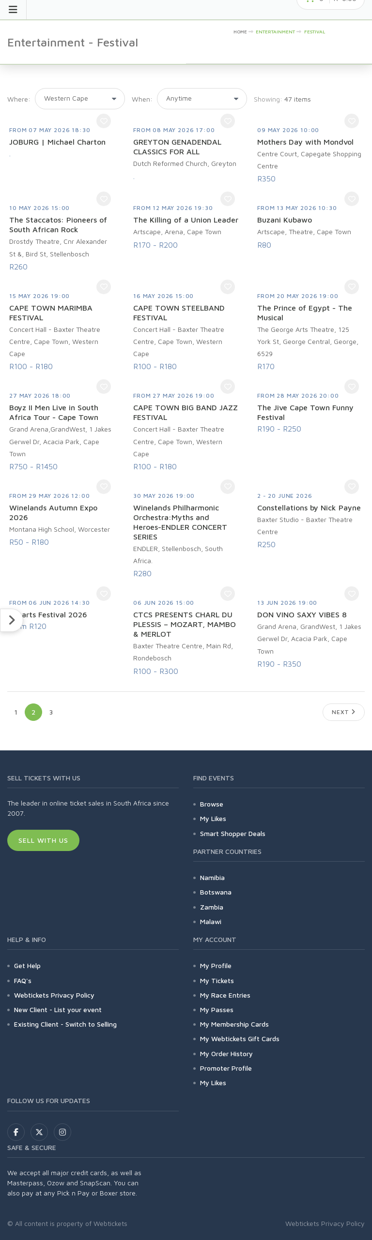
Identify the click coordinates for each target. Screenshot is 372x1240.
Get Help (27, 965)
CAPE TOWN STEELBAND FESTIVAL (179, 312)
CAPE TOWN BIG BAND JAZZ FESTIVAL (185, 412)
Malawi (210, 921)
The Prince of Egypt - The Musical (304, 312)
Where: (19, 99)
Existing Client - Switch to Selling (65, 1024)
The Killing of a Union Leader (185, 219)
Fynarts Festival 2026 (48, 614)
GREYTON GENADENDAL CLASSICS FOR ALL (177, 146)
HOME (240, 31)
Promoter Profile (226, 1068)
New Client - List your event (58, 1009)
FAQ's (22, 980)
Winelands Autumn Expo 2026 (53, 512)
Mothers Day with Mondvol (305, 141)
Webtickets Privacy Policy (54, 995)
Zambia (211, 907)
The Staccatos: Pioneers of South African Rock (58, 224)
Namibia (212, 877)
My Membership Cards (234, 1024)
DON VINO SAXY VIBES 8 (302, 614)
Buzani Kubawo (284, 219)
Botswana (216, 892)
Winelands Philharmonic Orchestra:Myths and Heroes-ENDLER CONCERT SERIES (180, 522)
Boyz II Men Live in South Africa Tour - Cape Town (53, 412)
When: (142, 99)
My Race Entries (225, 995)
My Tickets (217, 980)
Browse (211, 804)
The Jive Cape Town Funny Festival (305, 412)
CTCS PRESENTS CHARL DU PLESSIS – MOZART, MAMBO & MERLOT (184, 624)
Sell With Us (43, 840)
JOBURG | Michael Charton (57, 141)
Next (344, 712)
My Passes (216, 1009)
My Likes (213, 818)
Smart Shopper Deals (232, 833)
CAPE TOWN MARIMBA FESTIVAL (51, 312)
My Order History (226, 1053)
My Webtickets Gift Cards (239, 1038)
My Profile (216, 965)
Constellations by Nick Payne (309, 507)
